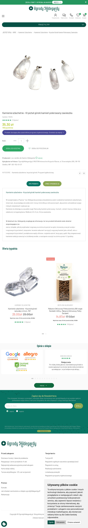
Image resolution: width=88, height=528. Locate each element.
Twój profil (49, 458)
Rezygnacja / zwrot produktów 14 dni (14, 462)
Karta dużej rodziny (7, 469)
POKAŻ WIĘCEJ (44, 431)
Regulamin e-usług (51, 465)
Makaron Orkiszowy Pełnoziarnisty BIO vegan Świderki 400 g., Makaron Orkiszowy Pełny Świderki (65, 310)
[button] (55, 16)
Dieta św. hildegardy (65, 305)
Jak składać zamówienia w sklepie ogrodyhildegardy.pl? (20, 491)
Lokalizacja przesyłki (52, 472)
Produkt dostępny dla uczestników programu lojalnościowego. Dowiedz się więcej (34, 132)
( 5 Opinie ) (15, 120)
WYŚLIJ (78, 406)
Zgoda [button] (51, 522)
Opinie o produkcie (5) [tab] (52, 184)
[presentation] (22, 418)
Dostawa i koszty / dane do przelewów (14, 458)
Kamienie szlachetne (19, 172)
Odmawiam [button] (60, 522)
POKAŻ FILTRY (62, 24)
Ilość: (4, 141)
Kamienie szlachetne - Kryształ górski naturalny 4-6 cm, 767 (22, 309)
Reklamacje (5, 495)
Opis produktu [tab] (33, 184)
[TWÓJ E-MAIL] (39, 406)
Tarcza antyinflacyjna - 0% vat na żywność (16, 472)
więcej (38, 158)
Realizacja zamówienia (53, 469)
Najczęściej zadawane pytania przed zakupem (17, 465)
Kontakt (4, 488)
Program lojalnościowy (46, 172)
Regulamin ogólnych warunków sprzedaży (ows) (61, 462)
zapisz (11, 411)
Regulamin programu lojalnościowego (58, 476)
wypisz (21, 411)
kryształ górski (32, 172)
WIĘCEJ (57, 2)
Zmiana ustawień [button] (73, 522)
